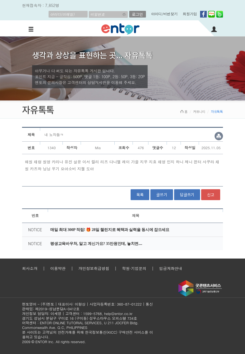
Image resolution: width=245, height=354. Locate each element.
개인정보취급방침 (93, 268)
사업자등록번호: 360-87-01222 (116, 304)
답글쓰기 (187, 194)
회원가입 (190, 13)
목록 (140, 194)
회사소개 (29, 268)
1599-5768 (92, 313)
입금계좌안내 (170, 268)
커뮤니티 (199, 111)
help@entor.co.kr (118, 313)
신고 (210, 194)
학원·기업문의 (134, 268)
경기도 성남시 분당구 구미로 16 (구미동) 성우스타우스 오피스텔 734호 (79, 318)
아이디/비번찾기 (164, 13)
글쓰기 (161, 194)
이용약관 (58, 268)
